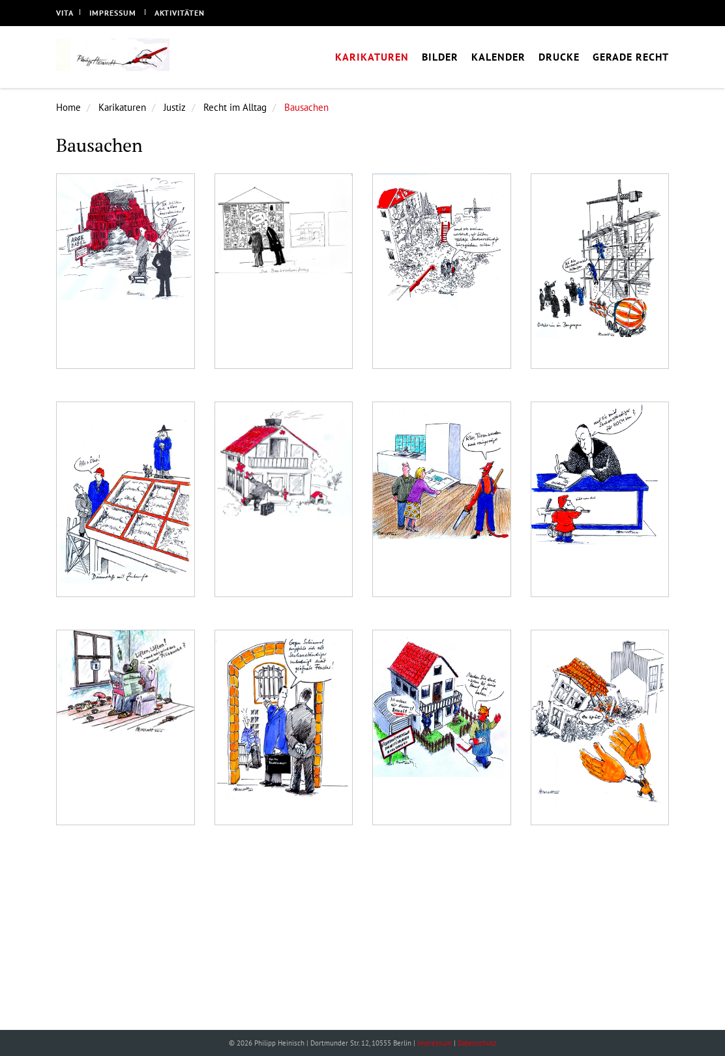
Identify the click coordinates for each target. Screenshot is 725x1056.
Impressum (112, 13)
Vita (65, 13)
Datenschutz (477, 1043)
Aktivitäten (180, 13)
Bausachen (306, 107)
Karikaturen (122, 107)
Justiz (175, 107)
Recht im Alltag (235, 107)
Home (68, 107)
